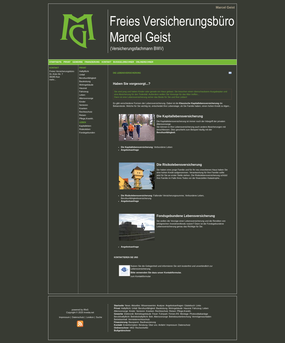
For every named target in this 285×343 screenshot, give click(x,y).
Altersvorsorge (86, 98)
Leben (82, 95)
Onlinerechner (144, 62)
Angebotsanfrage (130, 150)
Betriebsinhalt (120, 319)
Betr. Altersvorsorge (158, 316)
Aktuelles (135, 305)
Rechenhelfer (141, 328)
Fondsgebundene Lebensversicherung (186, 216)
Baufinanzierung (148, 322)
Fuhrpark (163, 314)
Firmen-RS (174, 314)
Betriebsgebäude (143, 314)
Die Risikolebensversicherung (179, 164)
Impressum (64, 317)
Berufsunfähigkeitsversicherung (136, 198)
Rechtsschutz (85, 112)
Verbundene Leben (163, 147)
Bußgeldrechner (123, 62)
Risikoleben (85, 129)
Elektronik (129, 314)
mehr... (52, 79)
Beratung (143, 325)
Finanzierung (92, 62)
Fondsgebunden (87, 132)
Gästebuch (189, 305)
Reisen (82, 115)
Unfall (82, 74)
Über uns (153, 325)
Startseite (55, 62)
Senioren (83, 105)
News (127, 305)
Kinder (82, 101)
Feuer (155, 314)
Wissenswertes (148, 305)
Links (198, 305)
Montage (184, 314)
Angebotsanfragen (174, 305)
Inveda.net (89, 312)
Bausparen (133, 322)
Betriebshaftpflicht (139, 316)
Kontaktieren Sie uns (126, 257)
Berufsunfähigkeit (87, 78)
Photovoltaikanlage (199, 314)
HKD (132, 328)
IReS (86, 309)
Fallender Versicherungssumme (168, 195)
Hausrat (83, 88)
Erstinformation (130, 325)
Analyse (160, 305)
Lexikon (90, 317)
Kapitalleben (85, 126)
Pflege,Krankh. (86, 118)
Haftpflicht (84, 71)
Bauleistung (85, 81)
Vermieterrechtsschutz (139, 319)
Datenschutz (78, 317)
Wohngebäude (86, 85)
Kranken (83, 108)
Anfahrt (161, 325)
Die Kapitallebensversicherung (180, 116)
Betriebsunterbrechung (180, 316)
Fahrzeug (83, 91)
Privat (66, 62)
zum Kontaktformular (141, 276)
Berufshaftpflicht (122, 316)
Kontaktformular (172, 272)
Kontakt (106, 62)
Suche (99, 317)
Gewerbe (78, 62)
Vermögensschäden (201, 316)
